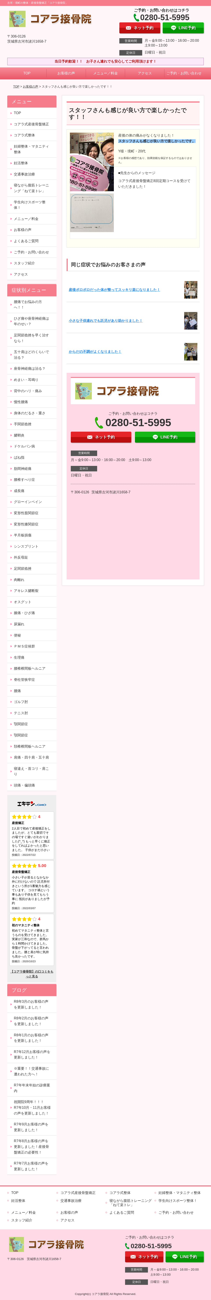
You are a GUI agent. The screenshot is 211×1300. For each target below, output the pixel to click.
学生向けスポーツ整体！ (29, 205)
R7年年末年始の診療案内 (32, 1088)
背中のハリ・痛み (28, 391)
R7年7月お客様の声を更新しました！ (31, 1166)
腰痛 (17, 691)
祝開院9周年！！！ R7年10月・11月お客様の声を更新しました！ (32, 1107)
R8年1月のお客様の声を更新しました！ (31, 1038)
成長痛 (19, 491)
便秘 (17, 635)
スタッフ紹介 (24, 263)
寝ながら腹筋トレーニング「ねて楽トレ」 (31, 188)
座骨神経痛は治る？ (29, 368)
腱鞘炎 (19, 435)
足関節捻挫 (22, 568)
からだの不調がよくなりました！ (95, 351)
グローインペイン (28, 502)
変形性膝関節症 (26, 524)
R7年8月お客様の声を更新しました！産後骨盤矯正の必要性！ (31, 1146)
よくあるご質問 (26, 241)
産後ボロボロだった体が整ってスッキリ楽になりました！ (114, 290)
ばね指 (19, 457)
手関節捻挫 (22, 424)
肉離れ (19, 580)
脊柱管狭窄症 (24, 680)
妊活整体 (21, 163)
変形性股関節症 (26, 513)
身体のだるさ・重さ (29, 413)
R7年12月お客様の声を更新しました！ (32, 1054)
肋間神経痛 (22, 469)
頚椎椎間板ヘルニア (29, 746)
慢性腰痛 (21, 402)
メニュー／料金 (105, 73)
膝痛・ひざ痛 (24, 613)
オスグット (22, 602)
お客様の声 (66, 73)
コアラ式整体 (24, 135)
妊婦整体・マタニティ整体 (31, 149)
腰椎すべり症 (24, 479)
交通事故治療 (24, 174)
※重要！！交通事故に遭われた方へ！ (31, 1071)
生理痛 (19, 657)
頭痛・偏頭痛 (24, 785)
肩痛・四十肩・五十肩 (31, 757)
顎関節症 (21, 724)
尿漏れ (19, 624)
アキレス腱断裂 (26, 591)
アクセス (145, 73)
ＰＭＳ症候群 (24, 646)
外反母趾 (21, 557)
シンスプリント (26, 546)
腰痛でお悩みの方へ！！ (28, 304)
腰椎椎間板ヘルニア (29, 668)
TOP (27, 73)
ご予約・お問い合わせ (184, 73)
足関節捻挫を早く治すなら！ (31, 338)
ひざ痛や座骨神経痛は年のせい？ (31, 321)
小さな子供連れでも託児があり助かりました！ (106, 321)
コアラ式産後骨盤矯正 (31, 124)
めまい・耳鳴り (26, 380)
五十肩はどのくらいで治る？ (31, 354)
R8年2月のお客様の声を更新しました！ (31, 1021)
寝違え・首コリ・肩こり (31, 771)
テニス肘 (21, 713)
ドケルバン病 (24, 446)
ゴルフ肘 (21, 702)
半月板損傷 (22, 535)
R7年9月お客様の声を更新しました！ (31, 1127)
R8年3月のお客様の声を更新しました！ (31, 1004)
